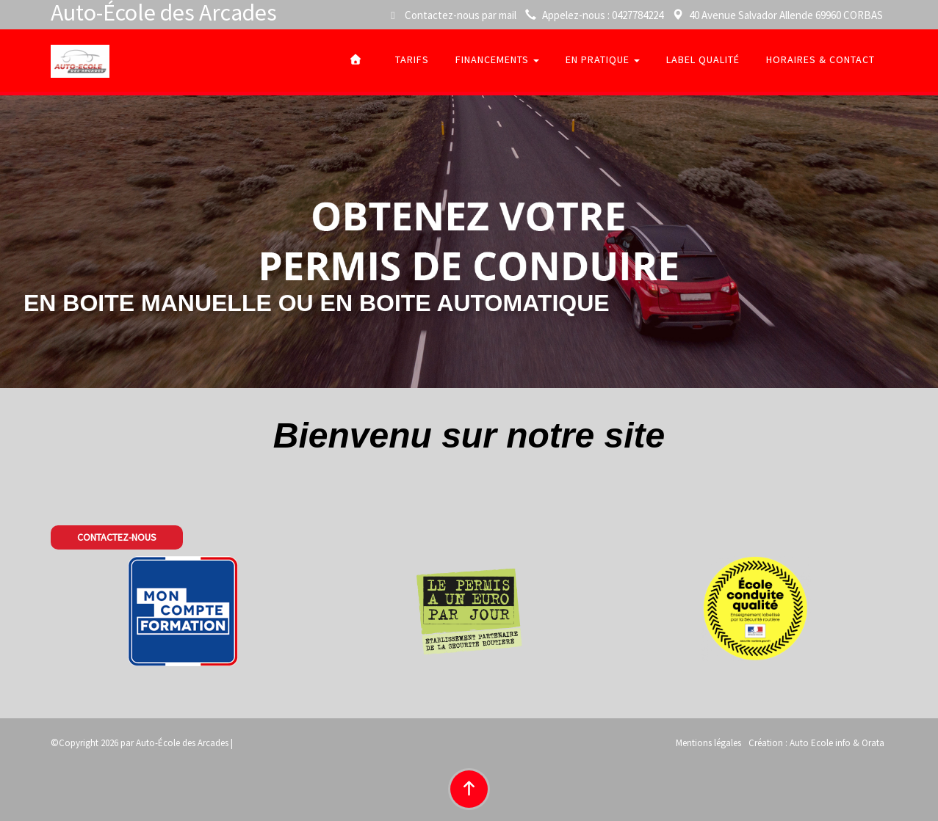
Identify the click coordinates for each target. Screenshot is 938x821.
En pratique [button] (603, 59)
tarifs (412, 59)
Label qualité (703, 59)
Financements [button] (497, 59)
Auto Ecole (811, 743)
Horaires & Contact (820, 59)
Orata (873, 743)
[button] (117, 537)
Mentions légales (708, 743)
